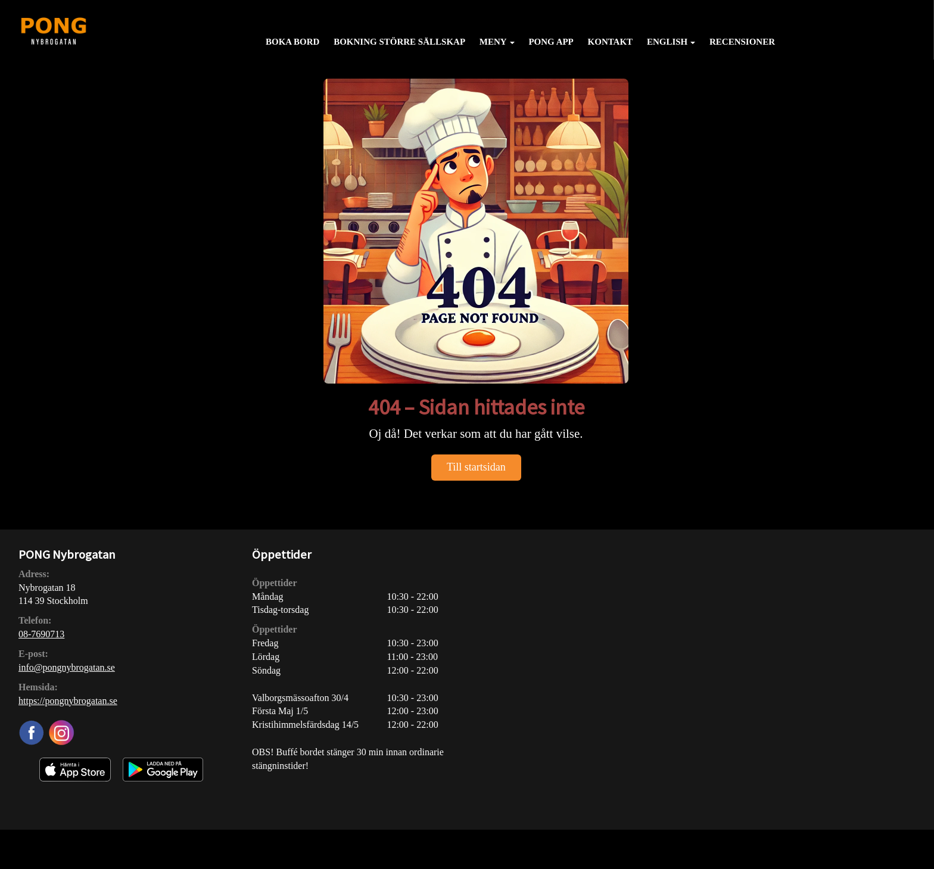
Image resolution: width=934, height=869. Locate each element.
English (671, 41)
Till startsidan (476, 467)
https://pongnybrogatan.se (67, 701)
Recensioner (742, 41)
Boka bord (292, 41)
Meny (497, 41)
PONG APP (550, 41)
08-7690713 (41, 634)
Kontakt (610, 41)
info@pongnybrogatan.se (66, 667)
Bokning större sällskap (399, 41)
